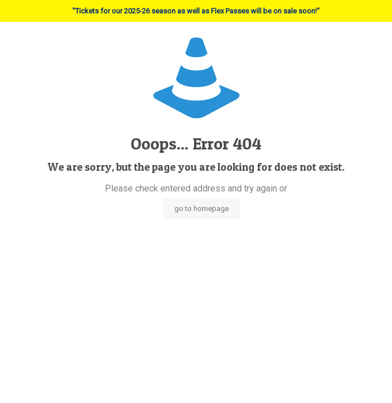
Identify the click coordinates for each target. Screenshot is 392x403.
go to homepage (201, 208)
